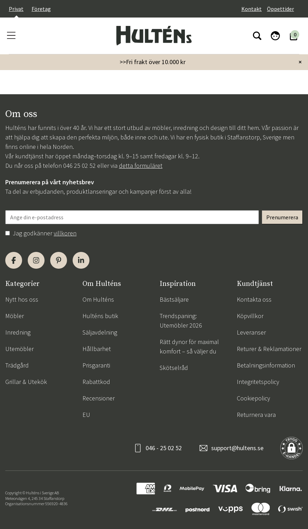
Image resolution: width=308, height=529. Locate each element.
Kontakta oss (254, 299)
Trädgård (17, 365)
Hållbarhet (96, 349)
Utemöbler (19, 349)
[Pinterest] (58, 260)
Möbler (14, 316)
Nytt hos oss (21, 299)
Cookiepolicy (253, 398)
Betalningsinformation (266, 365)
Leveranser (251, 332)
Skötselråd (174, 368)
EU (86, 415)
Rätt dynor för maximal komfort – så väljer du (189, 346)
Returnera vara (256, 415)
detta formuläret (140, 166)
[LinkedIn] (81, 260)
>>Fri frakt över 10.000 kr (153, 62)
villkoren (65, 233)
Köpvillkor (250, 316)
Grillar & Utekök (26, 382)
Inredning (18, 332)
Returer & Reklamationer (269, 349)
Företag (41, 8)
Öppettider (280, 8)
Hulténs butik (100, 316)
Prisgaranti (96, 365)
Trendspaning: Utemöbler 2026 (181, 320)
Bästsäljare (174, 299)
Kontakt (251, 8)
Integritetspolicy (258, 382)
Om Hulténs (98, 299)
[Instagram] (36, 260)
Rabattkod (96, 382)
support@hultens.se (237, 448)
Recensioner (98, 398)
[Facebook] (13, 260)
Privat (16, 8)
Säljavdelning (99, 332)
